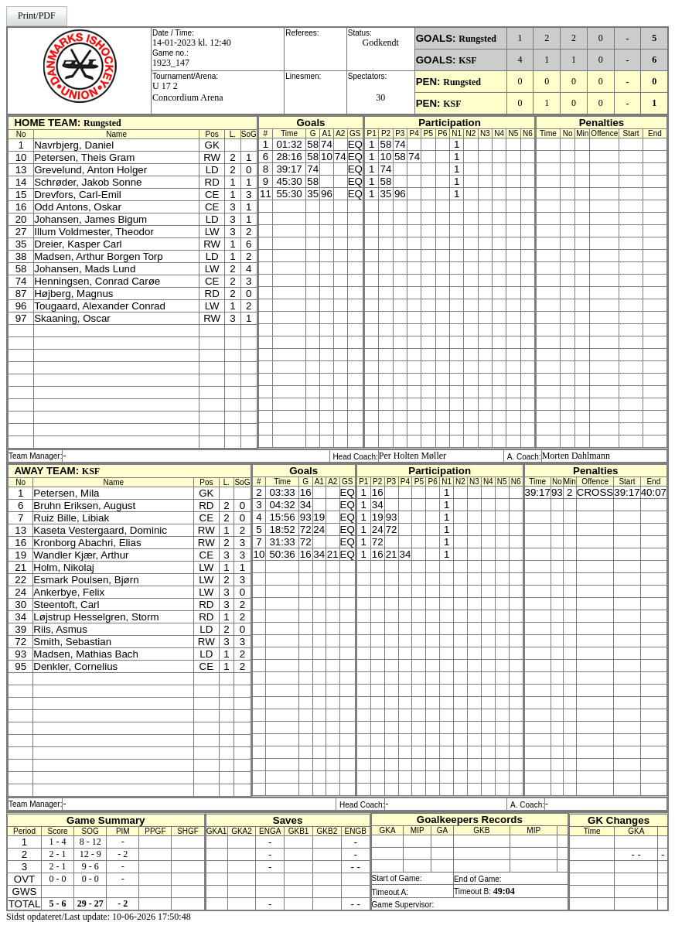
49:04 (504, 891)
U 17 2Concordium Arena (187, 91)
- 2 (123, 854)
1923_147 (170, 62)
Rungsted (477, 38)
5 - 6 (57, 903)
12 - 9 (90, 854)
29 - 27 (90, 903)
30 (380, 97)
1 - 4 (57, 841)
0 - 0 (57, 878)
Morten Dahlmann (576, 455)
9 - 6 (90, 866)
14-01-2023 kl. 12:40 (191, 42)
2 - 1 (57, 854)
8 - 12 (90, 841)
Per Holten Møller (412, 455)
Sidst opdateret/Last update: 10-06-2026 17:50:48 (98, 916)
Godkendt (381, 42)
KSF (467, 60)
